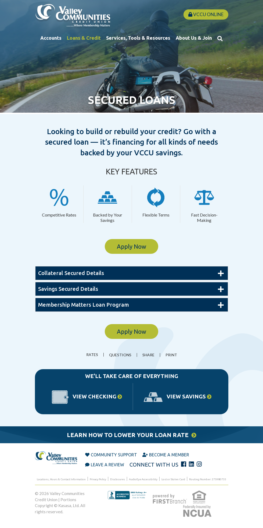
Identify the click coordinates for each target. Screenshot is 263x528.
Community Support (114, 454)
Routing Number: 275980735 (207, 479)
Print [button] (171, 355)
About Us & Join (194, 38)
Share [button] (148, 355)
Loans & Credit (84, 38)
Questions (120, 355)
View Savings (186, 396)
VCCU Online (206, 14)
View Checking (94, 396)
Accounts (51, 38)
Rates (92, 355)
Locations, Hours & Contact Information (61, 479)
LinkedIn (191, 464)
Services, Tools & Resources (138, 38)
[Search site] (220, 38)
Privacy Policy (98, 479)
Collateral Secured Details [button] (71, 273)
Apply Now (131, 246)
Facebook (183, 464)
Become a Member (169, 454)
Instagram (199, 464)
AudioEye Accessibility (143, 479)
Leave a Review (107, 464)
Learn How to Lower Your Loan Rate (128, 434)
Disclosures (117, 479)
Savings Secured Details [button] (68, 289)
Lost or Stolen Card (173, 479)
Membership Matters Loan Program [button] (83, 305)
